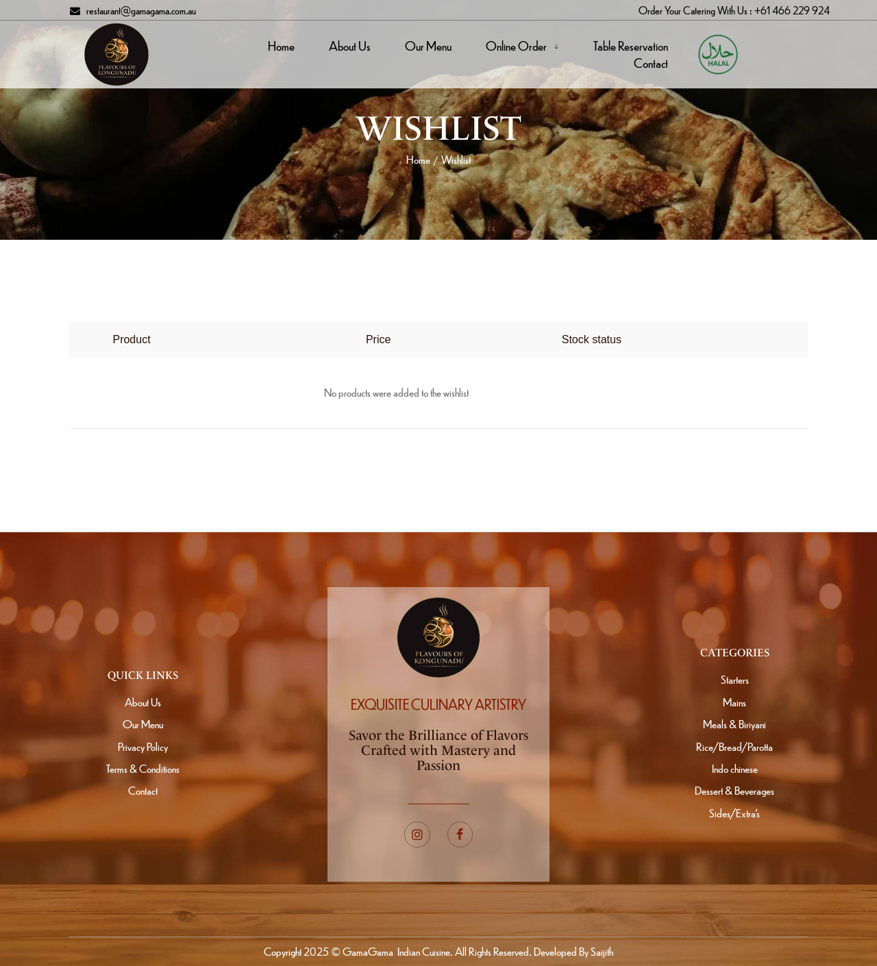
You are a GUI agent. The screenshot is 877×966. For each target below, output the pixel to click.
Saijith (601, 951)
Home (418, 159)
